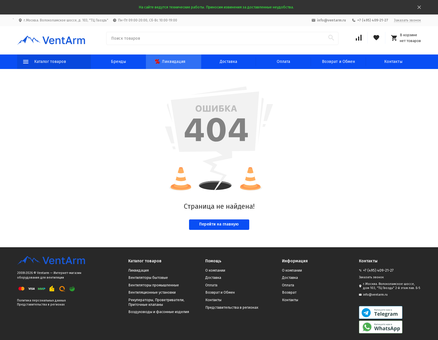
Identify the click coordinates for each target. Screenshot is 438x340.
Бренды (118, 61)
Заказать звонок (407, 20)
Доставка (228, 61)
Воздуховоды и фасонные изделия (158, 312)
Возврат (289, 292)
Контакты (393, 61)
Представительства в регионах (41, 304)
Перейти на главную (219, 224)
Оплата (283, 61)
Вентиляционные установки (152, 292)
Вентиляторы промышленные (153, 285)
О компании (215, 270)
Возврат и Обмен (338, 61)
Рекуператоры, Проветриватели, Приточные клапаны (156, 302)
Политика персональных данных (41, 300)
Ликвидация (170, 61)
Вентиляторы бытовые (148, 277)
